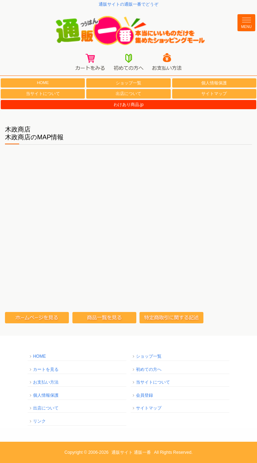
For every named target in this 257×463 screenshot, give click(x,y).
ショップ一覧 (128, 82)
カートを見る (46, 369)
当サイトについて (43, 93)
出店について (128, 93)
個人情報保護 (214, 82)
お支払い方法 (46, 382)
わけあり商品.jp (129, 104)
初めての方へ (149, 369)
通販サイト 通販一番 (131, 452)
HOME (43, 82)
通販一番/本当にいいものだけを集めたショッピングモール (128, 30)
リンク (39, 421)
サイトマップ (214, 93)
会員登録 (144, 395)
